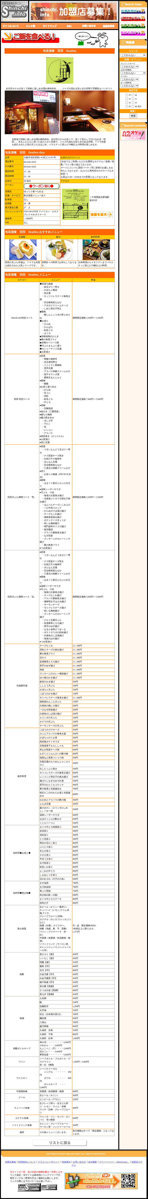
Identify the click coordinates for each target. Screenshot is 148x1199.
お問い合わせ (79, 1162)
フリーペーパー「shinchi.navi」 (114, 1162)
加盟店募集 (10, 1162)
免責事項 (66, 1162)
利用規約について (27, 1162)
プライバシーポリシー (49, 1162)
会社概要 (92, 1162)
